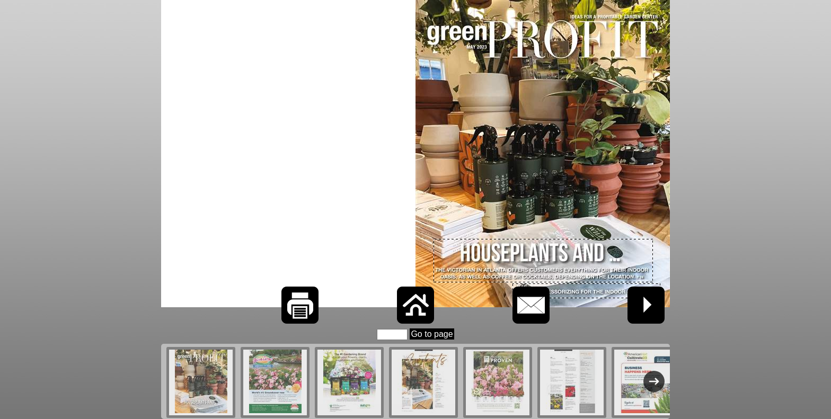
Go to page (432, 333)
